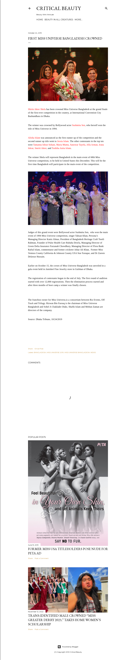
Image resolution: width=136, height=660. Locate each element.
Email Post (39, 349)
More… (78, 19)
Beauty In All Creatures (59, 19)
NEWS (93, 352)
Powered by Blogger (68, 646)
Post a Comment (42, 558)
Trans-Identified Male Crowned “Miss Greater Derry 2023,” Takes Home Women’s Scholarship (64, 619)
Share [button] (30, 349)
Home (39, 19)
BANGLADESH (40, 352)
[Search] (106, 7)
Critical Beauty (58, 8)
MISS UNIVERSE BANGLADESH (77, 352)
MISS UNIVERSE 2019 (55, 352)
